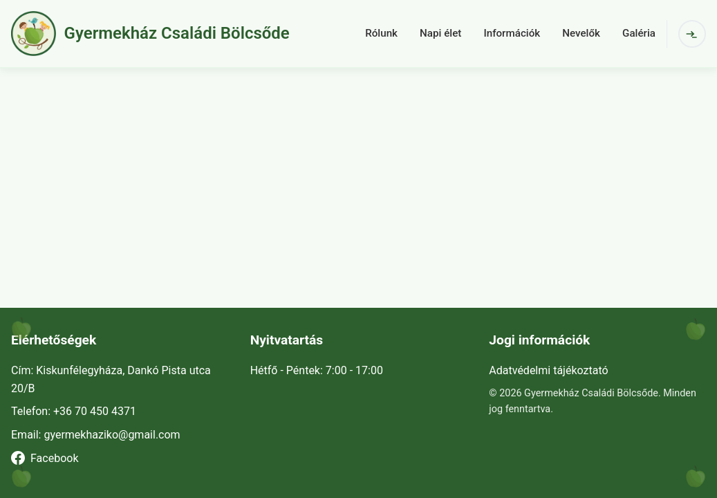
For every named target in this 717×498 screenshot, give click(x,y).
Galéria (638, 33)
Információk (511, 33)
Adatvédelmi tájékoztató (548, 370)
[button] (182, 33)
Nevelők (581, 33)
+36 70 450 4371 (94, 411)
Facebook (44, 458)
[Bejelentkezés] (692, 34)
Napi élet (440, 33)
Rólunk (381, 33)
